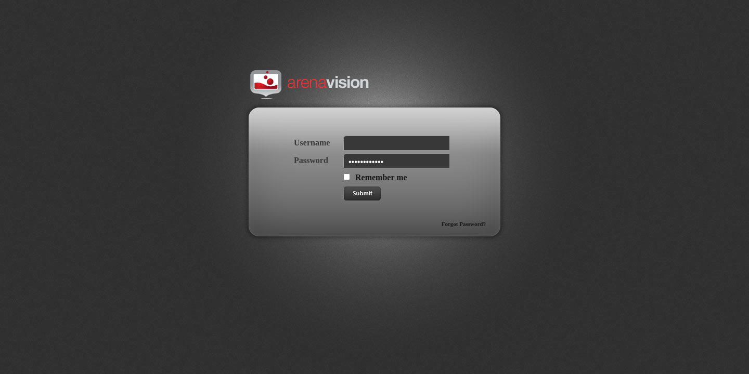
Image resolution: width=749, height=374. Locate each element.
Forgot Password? (464, 224)
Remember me (381, 177)
